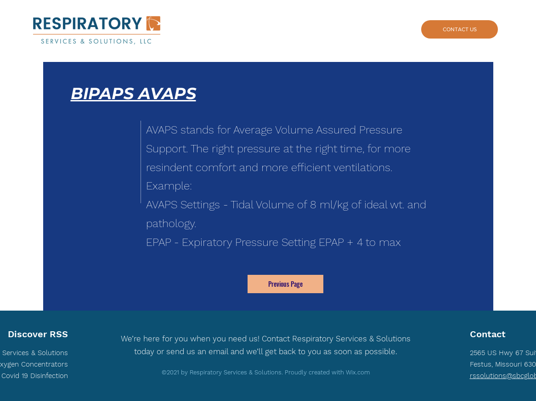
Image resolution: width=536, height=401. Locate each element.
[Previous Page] (285, 284)
